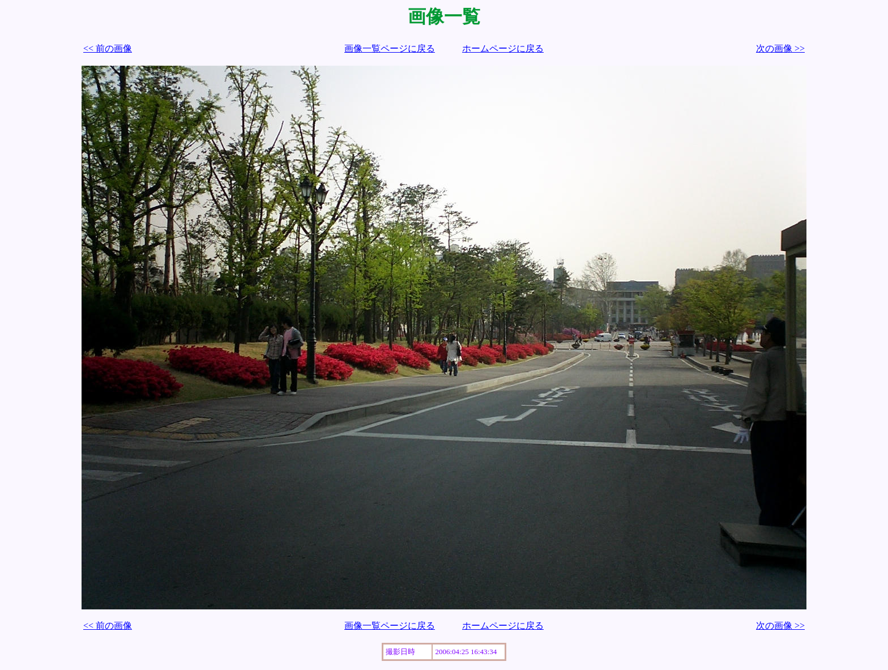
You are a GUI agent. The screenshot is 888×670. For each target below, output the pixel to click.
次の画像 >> (780, 48)
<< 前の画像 (107, 48)
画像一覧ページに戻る (389, 48)
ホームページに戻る (503, 48)
